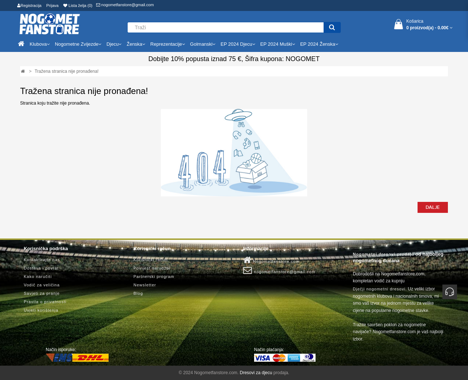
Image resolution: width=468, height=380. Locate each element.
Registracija (29, 5)
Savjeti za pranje (42, 293)
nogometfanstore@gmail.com (125, 5)
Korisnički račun (150, 259)
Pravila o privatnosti (45, 302)
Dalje (433, 207)
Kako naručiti (38, 276)
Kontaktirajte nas (42, 259)
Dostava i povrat (41, 268)
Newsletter (144, 285)
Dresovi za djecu (256, 372)
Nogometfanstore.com (271, 260)
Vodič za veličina (42, 285)
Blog (138, 293)
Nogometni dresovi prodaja (383, 254)
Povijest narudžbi (151, 268)
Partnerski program (153, 276)
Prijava (52, 5)
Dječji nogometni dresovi (379, 289)
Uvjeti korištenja (41, 310)
